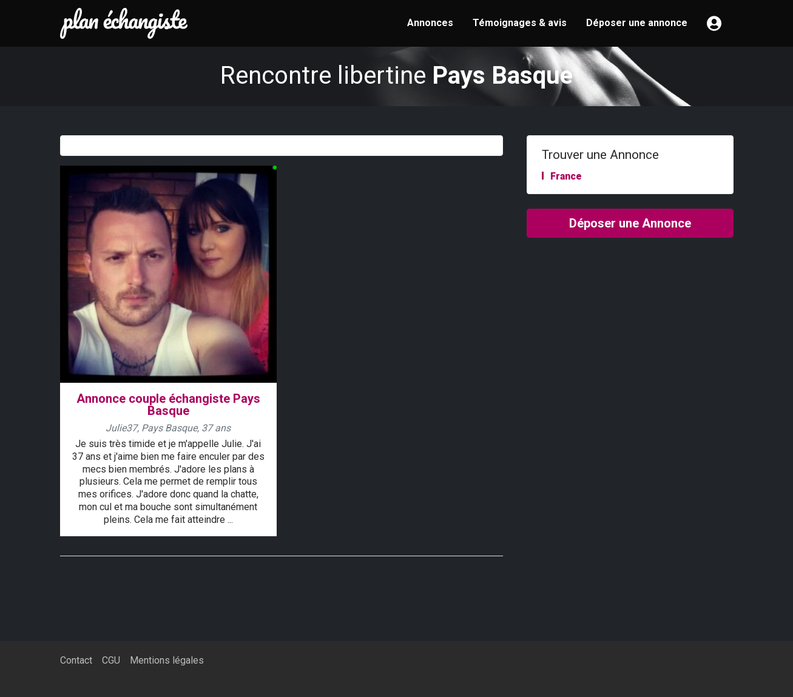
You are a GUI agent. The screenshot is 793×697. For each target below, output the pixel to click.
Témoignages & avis (520, 23)
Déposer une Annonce (630, 223)
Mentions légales (167, 660)
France (566, 176)
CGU (111, 660)
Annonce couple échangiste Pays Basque (168, 405)
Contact (76, 660)
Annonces (430, 23)
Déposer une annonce (636, 23)
